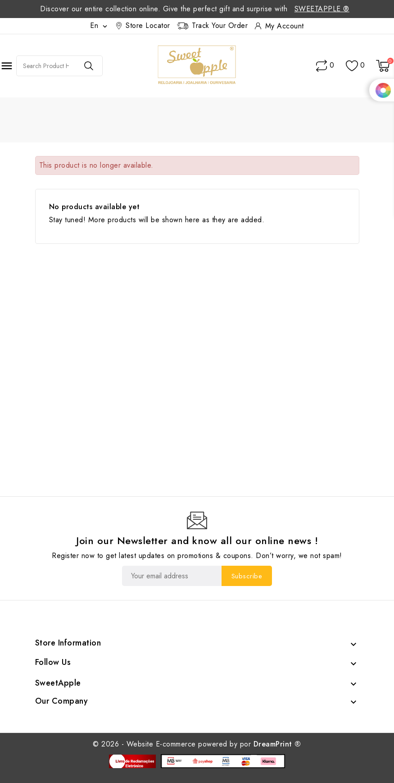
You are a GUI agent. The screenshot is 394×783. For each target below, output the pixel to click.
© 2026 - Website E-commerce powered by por (197, 744)
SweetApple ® (321, 9)
